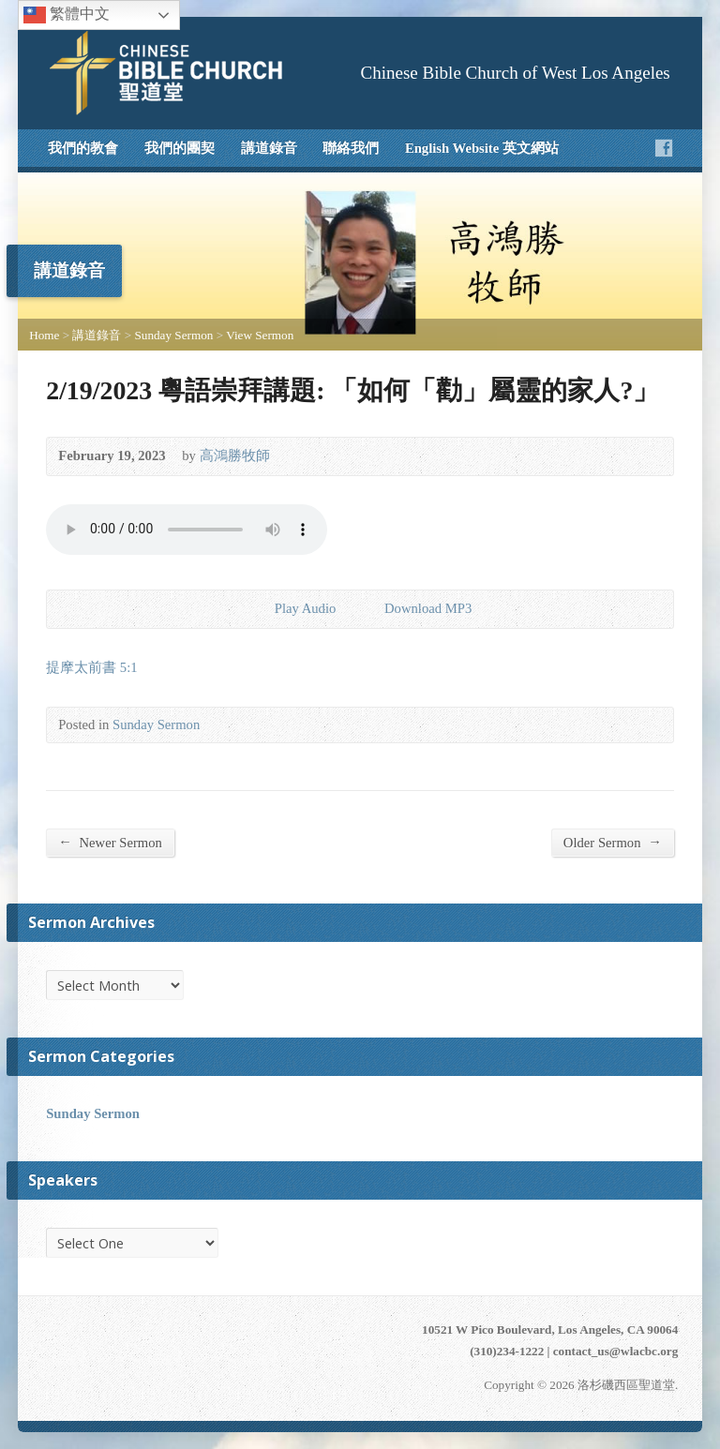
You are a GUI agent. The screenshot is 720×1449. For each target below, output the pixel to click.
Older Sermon (612, 842)
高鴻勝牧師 (235, 455)
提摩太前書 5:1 (91, 667)
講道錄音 (269, 148)
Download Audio (369, 609)
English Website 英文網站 (482, 148)
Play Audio (259, 609)
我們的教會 (83, 148)
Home (44, 335)
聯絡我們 (350, 148)
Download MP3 (428, 608)
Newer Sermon (110, 842)
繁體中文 (66, 15)
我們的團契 (179, 148)
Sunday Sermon (174, 335)
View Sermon (259, 335)
